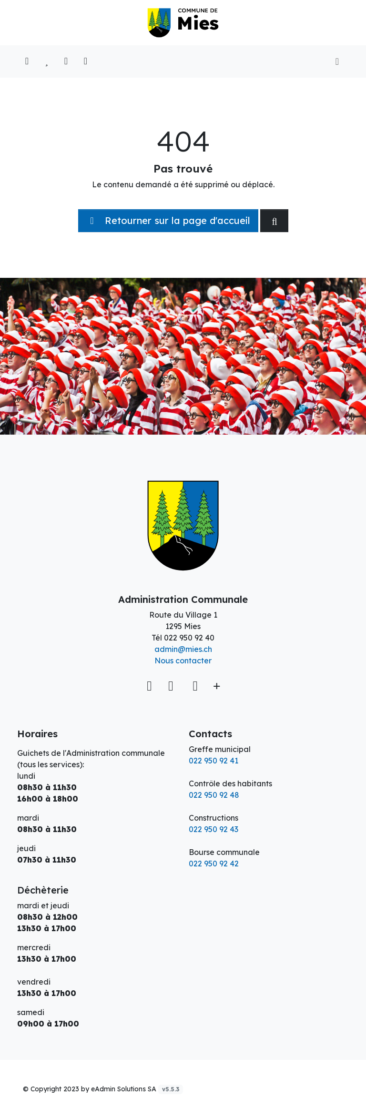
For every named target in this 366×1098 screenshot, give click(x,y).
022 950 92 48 (214, 795)
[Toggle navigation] (337, 61)
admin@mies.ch (183, 649)
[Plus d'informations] (215, 686)
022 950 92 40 (189, 637)
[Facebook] (173, 685)
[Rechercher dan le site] (274, 220)
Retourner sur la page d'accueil (168, 220)
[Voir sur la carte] (150, 686)
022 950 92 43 (213, 829)
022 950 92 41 (213, 760)
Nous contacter (183, 660)
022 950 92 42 (214, 863)
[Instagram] (195, 685)
